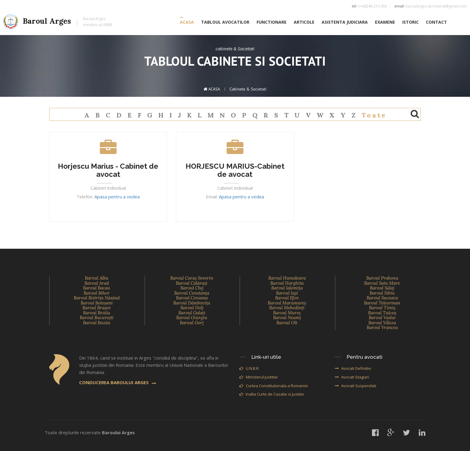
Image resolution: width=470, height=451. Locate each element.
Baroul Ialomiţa (287, 288)
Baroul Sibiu (382, 293)
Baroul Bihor (97, 293)
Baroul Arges (57, 23)
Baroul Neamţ (287, 317)
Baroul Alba (96, 278)
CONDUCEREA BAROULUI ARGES (117, 382)
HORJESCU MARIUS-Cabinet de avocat (235, 170)
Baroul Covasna (192, 298)
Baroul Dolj (191, 307)
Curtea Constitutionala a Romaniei (273, 385)
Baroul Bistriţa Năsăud (97, 298)
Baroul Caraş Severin (191, 278)
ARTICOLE (304, 23)
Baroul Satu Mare (382, 283)
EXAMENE (385, 23)
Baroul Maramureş (287, 303)
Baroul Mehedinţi (287, 307)
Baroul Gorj (192, 322)
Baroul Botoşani (97, 303)
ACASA (187, 23)
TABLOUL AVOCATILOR (225, 23)
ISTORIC (410, 23)
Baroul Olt (286, 322)
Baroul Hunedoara (287, 278)
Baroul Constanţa (191, 293)
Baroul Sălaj (382, 288)
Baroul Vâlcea (382, 322)
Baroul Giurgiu (191, 317)
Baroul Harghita (287, 283)
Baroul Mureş (287, 313)
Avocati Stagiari (352, 377)
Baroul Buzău (96, 322)
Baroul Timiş (382, 307)
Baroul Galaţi (191, 313)
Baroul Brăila (96, 313)
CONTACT (436, 23)
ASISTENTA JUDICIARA (345, 23)
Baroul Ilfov (287, 298)
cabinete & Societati (248, 89)
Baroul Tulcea (382, 313)
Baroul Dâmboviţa (191, 303)
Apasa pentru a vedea (117, 197)
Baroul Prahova (382, 278)
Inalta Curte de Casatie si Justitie (271, 394)
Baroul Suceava (382, 298)
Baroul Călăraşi (191, 283)
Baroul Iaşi (287, 293)
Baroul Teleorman (382, 303)
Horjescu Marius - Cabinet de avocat (108, 170)
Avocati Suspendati (355, 385)
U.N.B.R (249, 368)
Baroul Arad (97, 283)
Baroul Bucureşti (97, 317)
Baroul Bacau (96, 288)
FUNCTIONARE (272, 23)
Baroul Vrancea (382, 327)
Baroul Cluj (191, 288)
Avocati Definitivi (353, 368)
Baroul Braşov (96, 307)
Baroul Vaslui (382, 317)
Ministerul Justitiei (258, 377)
